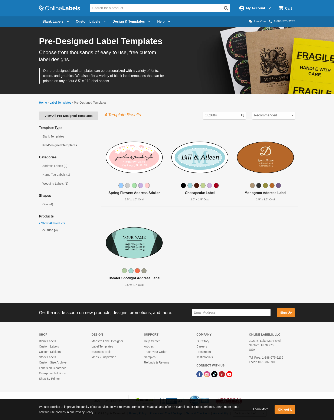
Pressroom (203, 351)
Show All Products (52, 223)
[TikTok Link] (214, 374)
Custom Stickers (50, 351)
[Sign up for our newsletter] (231, 313)
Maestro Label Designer (107, 341)
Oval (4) (47, 204)
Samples (149, 357)
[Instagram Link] (207, 374)
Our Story (202, 341)
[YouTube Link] (229, 374)
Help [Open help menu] (163, 21)
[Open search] (226, 8)
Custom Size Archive (52, 362)
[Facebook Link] (199, 374)
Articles (149, 346)
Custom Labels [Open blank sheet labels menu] (91, 21)
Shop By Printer (49, 378)
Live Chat (257, 21)
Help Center (152, 341)
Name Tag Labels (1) (56, 174)
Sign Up (286, 312)
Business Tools (101, 351)
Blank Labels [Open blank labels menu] (55, 21)
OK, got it (285, 409)
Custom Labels (49, 346)
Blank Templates (53, 136)
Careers (201, 346)
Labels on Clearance (52, 368)
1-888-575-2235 (282, 21)
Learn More (260, 409)
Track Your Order (155, 351)
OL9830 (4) (50, 230)
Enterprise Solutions (52, 373)
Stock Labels (47, 357)
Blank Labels (47, 341)
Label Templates (60, 102)
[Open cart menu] (285, 8)
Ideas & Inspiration (103, 357)
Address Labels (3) (55, 166)
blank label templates (130, 76)
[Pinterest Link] (222, 374)
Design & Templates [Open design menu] (131, 21)
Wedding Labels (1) (55, 183)
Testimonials (204, 357)
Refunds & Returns (156, 362)
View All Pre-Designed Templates (68, 115)
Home (43, 102)
